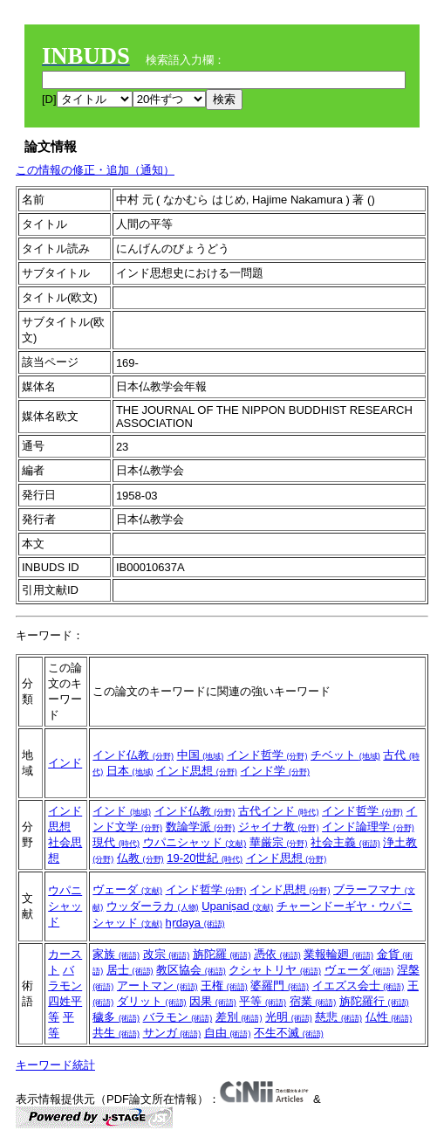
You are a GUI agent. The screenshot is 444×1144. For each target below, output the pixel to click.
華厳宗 (278, 842)
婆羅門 (279, 985)
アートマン (157, 985)
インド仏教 (133, 755)
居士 (130, 969)
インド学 (275, 770)
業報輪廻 (338, 954)
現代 (116, 842)
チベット (345, 755)
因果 (212, 1001)
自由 (227, 1032)
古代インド (278, 810)
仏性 (389, 1016)
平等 (262, 1001)
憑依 (277, 954)
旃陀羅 (222, 954)
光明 (288, 1016)
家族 (116, 954)
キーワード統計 (55, 1065)
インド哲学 (267, 755)
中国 (200, 755)
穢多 (116, 1016)
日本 (130, 770)
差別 (239, 1016)
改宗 (166, 954)
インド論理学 (368, 826)
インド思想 (196, 770)
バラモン (178, 1016)
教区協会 (191, 969)
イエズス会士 (358, 985)
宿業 (313, 1001)
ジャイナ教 (278, 826)
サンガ (172, 1032)
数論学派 (201, 826)
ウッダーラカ (152, 906)
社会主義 (345, 842)
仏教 (140, 858)
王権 (224, 985)
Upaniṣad (237, 906)
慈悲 (338, 1016)
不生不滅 (289, 1032)
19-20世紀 (204, 858)
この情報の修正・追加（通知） (95, 169)
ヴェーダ (127, 889)
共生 (116, 1032)
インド (65, 762)
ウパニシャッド (195, 842)
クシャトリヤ (275, 969)
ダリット (152, 1001)
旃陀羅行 (374, 1001)
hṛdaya (195, 922)
